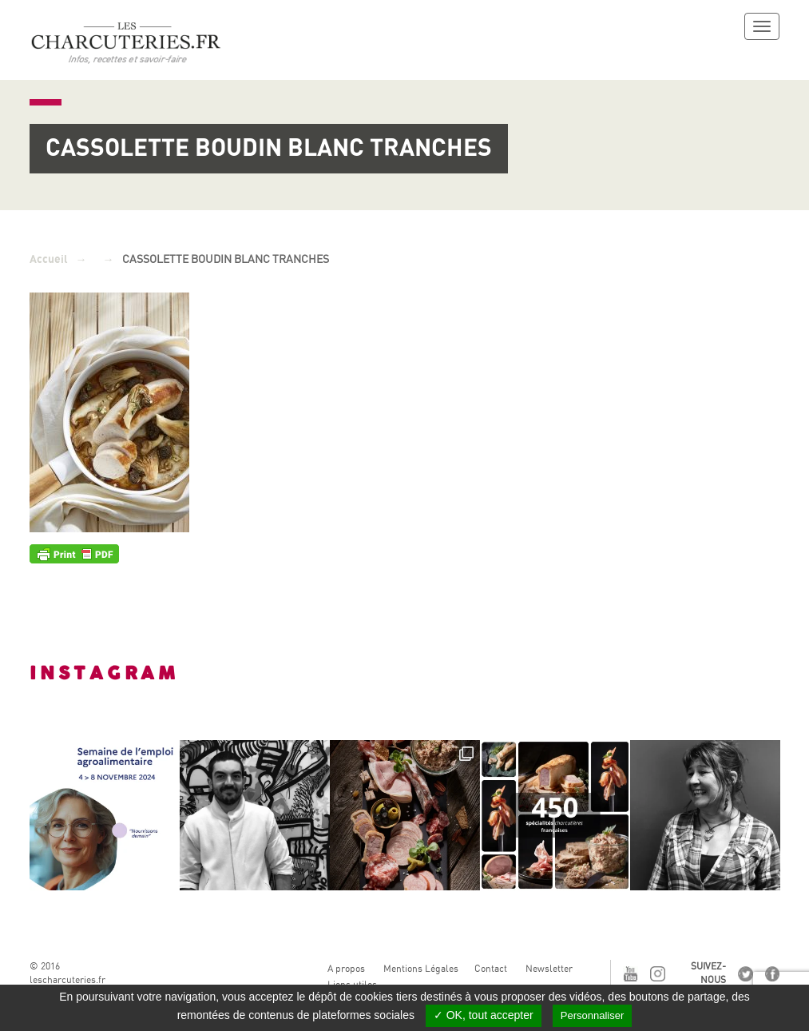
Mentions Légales (420, 968)
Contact (490, 968)
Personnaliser (593, 1015)
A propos (346, 968)
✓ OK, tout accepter (483, 1015)
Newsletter (549, 968)
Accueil (49, 259)
